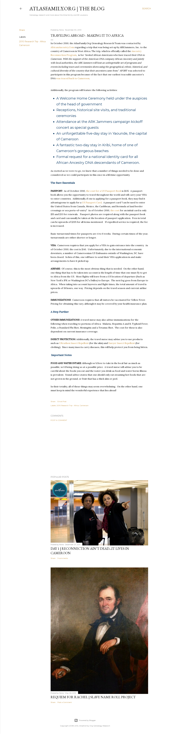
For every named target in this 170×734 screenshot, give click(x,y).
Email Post (61, 401)
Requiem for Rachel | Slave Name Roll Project (93, 697)
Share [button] (22, 30)
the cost (114, 210)
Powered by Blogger (85, 720)
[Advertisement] (99, 448)
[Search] (146, 8)
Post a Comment (59, 420)
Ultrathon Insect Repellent (74, 343)
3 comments (62, 558)
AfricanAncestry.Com (62, 47)
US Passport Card (92, 202)
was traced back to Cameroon (72, 78)
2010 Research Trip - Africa (32, 41)
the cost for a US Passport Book (103, 190)
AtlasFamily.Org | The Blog (67, 8)
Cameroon (24, 45)
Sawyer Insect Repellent (121, 343)
